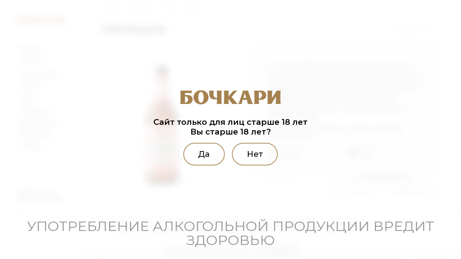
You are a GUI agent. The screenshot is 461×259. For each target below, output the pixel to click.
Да (204, 154)
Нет (255, 154)
